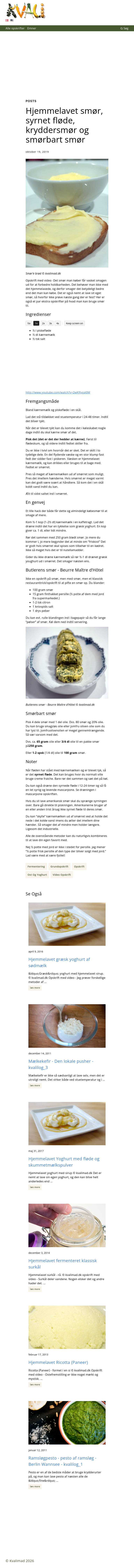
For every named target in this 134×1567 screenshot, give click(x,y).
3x (50, 323)
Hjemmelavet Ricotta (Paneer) (58, 1362)
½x (29, 323)
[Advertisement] (67, 62)
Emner (31, 28)
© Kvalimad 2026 (20, 1560)
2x (43, 323)
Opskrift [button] (79, 866)
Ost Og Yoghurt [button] (37, 874)
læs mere (35, 987)
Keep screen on (74, 323)
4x (57, 323)
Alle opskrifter (15, 28)
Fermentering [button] (36, 866)
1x (36, 323)
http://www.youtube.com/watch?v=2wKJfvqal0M (58, 392)
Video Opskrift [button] (62, 874)
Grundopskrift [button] (60, 866)
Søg (124, 28)
